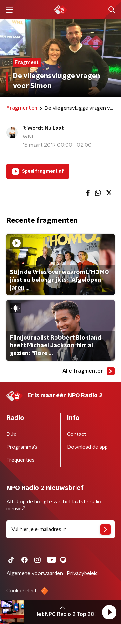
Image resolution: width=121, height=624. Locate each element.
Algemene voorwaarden (34, 573)
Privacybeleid (82, 573)
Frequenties (20, 460)
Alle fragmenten (88, 371)
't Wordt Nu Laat (43, 128)
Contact (76, 434)
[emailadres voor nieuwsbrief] (60, 529)
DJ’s (11, 434)
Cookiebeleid (21, 590)
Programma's (21, 447)
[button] (109, 612)
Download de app (87, 447)
